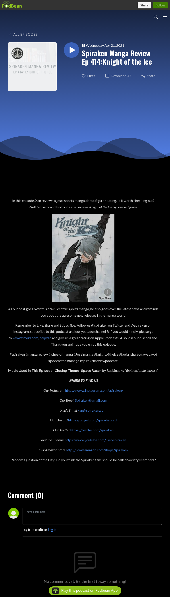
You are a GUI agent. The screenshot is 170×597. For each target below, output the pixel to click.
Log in (52, 529)
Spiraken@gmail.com (91, 400)
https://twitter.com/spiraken (92, 430)
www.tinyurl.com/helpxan (32, 338)
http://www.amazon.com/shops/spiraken (97, 450)
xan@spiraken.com (92, 410)
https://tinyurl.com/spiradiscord (92, 420)
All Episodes (23, 34)
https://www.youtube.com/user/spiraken (95, 440)
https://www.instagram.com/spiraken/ (94, 390)
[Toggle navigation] (165, 16)
